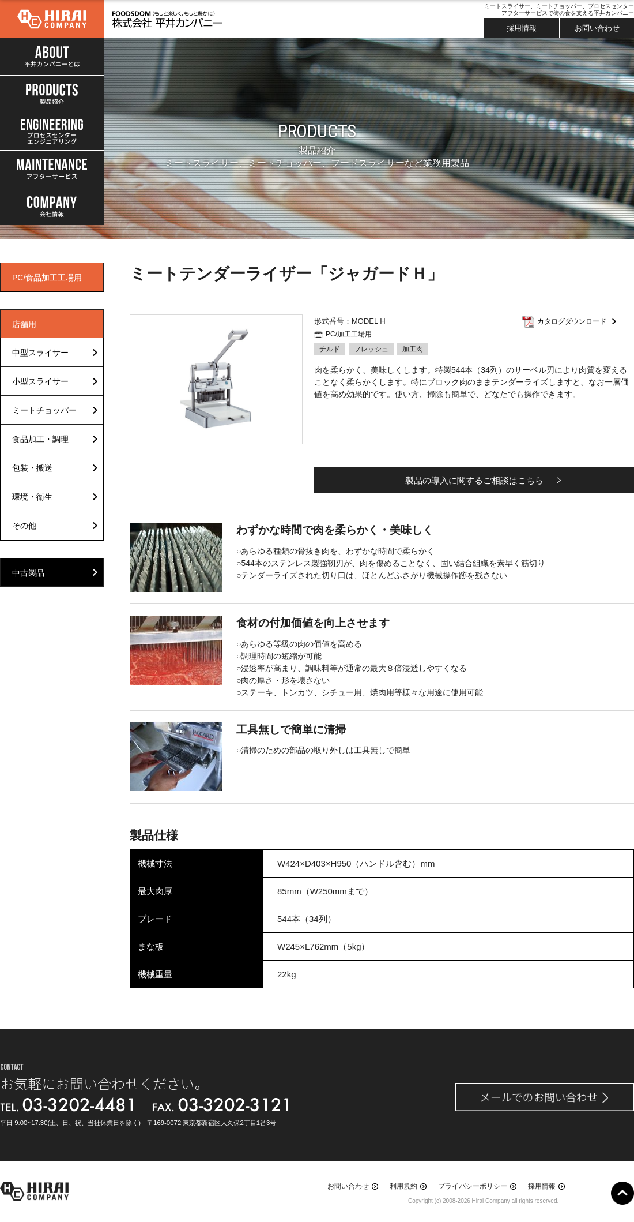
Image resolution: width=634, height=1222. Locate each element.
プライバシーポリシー (472, 1186)
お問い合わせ (597, 28)
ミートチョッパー (44, 410)
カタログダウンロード (571, 321)
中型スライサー (40, 352)
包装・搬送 (32, 468)
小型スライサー (40, 381)
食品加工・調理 (40, 439)
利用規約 (403, 1186)
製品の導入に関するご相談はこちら (474, 480)
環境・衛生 (32, 496)
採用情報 (522, 28)
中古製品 (28, 573)
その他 (24, 525)
